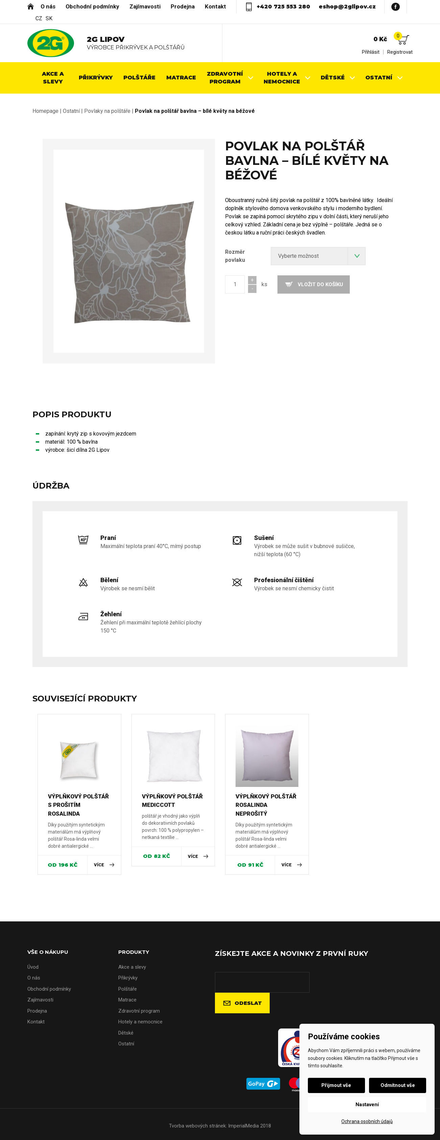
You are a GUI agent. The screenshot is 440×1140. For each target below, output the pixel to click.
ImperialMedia (243, 1126)
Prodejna (183, 6)
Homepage (45, 111)
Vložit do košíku (320, 284)
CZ (38, 18)
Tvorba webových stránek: (198, 1126)
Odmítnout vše (396, 1085)
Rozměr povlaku (235, 256)
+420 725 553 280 (283, 6)
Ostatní (71, 111)
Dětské (125, 1033)
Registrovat (400, 52)
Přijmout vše (337, 1085)
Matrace (127, 1000)
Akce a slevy (132, 967)
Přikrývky (128, 978)
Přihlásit (371, 52)
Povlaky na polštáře (107, 111)
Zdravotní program (139, 1011)
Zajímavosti (145, 6)
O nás (48, 6)
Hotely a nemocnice (140, 1022)
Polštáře (127, 989)
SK (49, 18)
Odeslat (248, 1003)
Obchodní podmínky (92, 6)
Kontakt (215, 6)
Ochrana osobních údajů (367, 1121)
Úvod (30, 6)
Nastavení (367, 1104)
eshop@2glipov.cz (347, 6)
